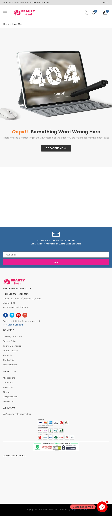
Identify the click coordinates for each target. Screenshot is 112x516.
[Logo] (24, 12)
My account (9, 377)
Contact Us (8, 360)
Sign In (6, 392)
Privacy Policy (10, 341)
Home (6, 24)
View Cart (8, 387)
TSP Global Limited (13, 324)
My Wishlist (8, 401)
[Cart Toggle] (105, 13)
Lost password (10, 396)
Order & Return (10, 350)
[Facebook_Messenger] (102, 506)
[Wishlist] (94, 13)
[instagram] (18, 315)
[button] (5, 13)
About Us (7, 355)
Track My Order (10, 364)
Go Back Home (54, 148)
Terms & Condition (12, 345)
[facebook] (5, 315)
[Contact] (86, 12)
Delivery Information (13, 336)
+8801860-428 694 (16, 294)
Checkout (8, 382)
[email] (24, 315)
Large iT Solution (79, 509)
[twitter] (12, 315)
